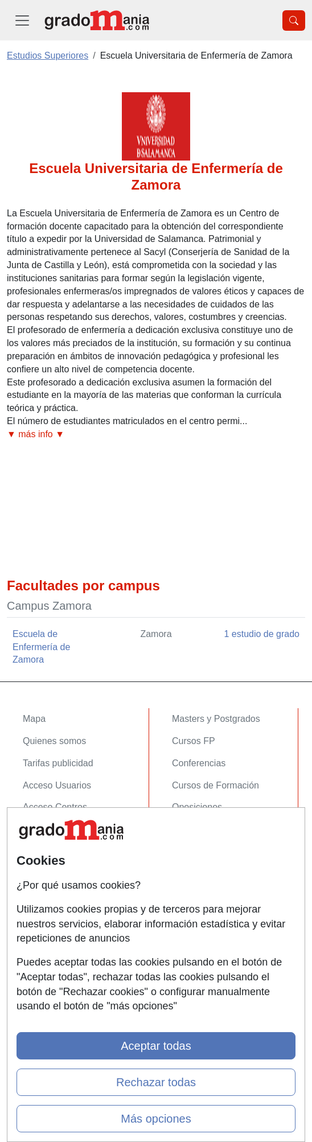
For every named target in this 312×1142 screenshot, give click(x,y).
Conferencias (198, 763)
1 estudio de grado (261, 634)
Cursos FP (193, 741)
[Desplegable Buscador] (293, 20)
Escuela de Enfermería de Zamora (41, 647)
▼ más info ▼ (35, 434)
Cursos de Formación (215, 785)
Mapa (34, 719)
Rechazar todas (156, 1082)
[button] (156, 434)
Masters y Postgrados (216, 719)
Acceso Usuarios (57, 785)
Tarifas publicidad (58, 763)
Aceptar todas (156, 1046)
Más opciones (156, 1118)
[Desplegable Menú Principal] (22, 20)
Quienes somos (54, 741)
